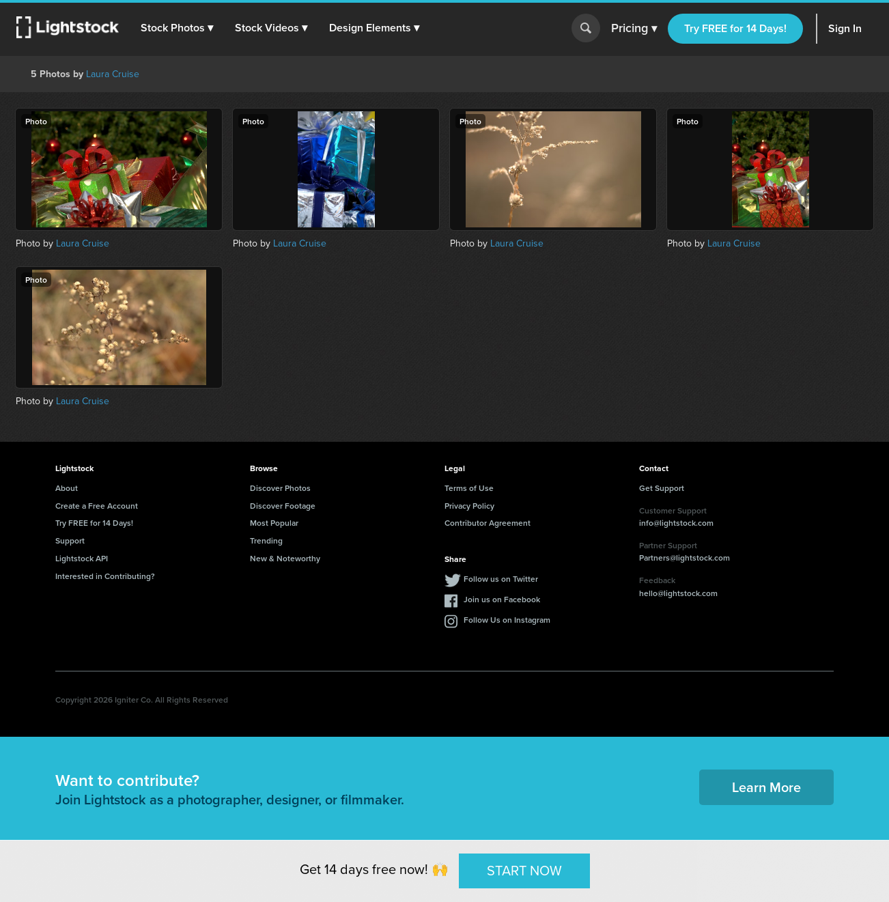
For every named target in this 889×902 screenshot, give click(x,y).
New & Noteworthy (285, 558)
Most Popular (274, 522)
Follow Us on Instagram (507, 619)
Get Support (661, 488)
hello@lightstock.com (678, 593)
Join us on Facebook (502, 599)
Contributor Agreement (487, 522)
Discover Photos (280, 488)
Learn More (766, 787)
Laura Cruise (112, 74)
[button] (177, 28)
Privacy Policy (469, 505)
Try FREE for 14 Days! (735, 28)
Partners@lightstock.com (684, 557)
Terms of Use (469, 488)
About (66, 488)
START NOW (524, 870)
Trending (266, 540)
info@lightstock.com (676, 522)
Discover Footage (282, 505)
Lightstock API (81, 558)
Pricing (634, 29)
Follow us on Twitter (501, 578)
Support (70, 540)
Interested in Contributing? (105, 576)
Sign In (845, 28)
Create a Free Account (96, 505)
